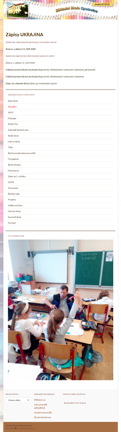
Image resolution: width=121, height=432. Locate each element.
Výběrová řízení (15, 205)
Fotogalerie (13, 159)
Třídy (10, 147)
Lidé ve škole (14, 141)
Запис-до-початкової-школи (31, 83)
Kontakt (12, 223)
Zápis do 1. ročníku (17, 176)
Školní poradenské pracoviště (22, 153)
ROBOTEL (13, 124)
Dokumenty (13, 170)
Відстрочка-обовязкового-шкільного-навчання (45, 76)
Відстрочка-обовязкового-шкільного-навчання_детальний (50, 69)
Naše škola (13, 101)
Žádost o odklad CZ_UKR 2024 (20, 62)
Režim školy (13, 135)
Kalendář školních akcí (18, 130)
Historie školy (14, 211)
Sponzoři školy (14, 217)
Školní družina (14, 164)
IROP (10, 112)
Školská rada (14, 193)
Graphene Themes (26, 428)
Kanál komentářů (43, 412)
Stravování (13, 188)
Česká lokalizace (42, 417)
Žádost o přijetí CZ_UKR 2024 (21, 49)
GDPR (11, 182)
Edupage (12, 118)
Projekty (12, 199)
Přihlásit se (39, 400)
